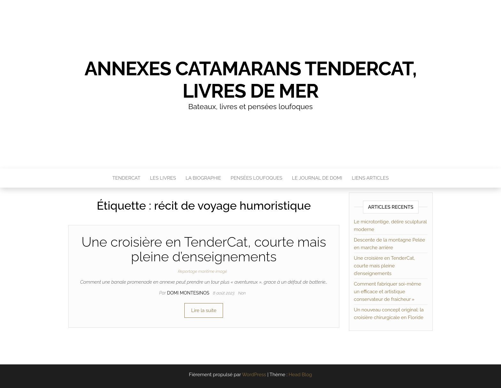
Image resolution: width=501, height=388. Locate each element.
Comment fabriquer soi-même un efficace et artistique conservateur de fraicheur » (387, 291)
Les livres (163, 178)
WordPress (254, 374)
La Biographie (203, 178)
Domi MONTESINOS (189, 292)
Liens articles (370, 178)
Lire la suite (203, 310)
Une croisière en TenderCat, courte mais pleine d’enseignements (203, 249)
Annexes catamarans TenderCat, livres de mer (250, 79)
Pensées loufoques (256, 178)
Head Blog (300, 374)
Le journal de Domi (317, 178)
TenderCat (126, 178)
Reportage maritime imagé (202, 271)
